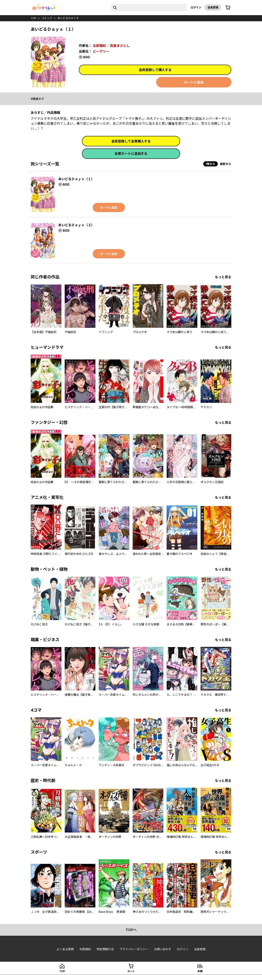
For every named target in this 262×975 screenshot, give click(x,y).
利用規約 (85, 949)
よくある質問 (65, 949)
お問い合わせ (162, 949)
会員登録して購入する (155, 70)
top (33, 18)
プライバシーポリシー (134, 949)
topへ (131, 930)
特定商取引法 (105, 949)
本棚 (200, 971)
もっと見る (223, 277)
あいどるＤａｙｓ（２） (76, 225)
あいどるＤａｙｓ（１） (76, 179)
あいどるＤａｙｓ (68, 18)
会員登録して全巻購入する (131, 141)
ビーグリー (101, 51)
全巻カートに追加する (131, 153)
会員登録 (213, 7)
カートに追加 (193, 82)
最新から (225, 164)
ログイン (196, 7)
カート (131, 971)
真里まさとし (120, 46)
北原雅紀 (99, 46)
